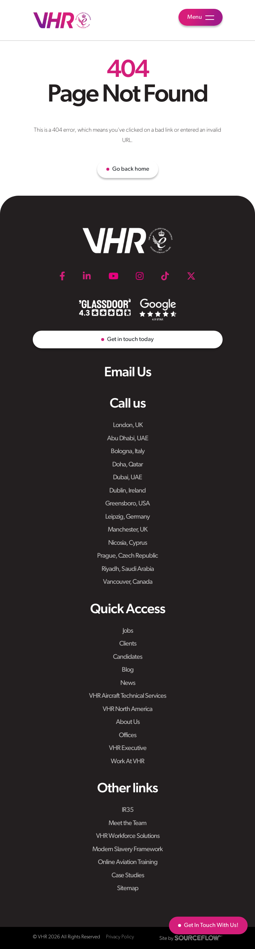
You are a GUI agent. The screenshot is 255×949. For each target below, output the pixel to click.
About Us (127, 722)
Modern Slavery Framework (127, 849)
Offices (127, 735)
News (127, 683)
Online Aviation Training (127, 862)
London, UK (127, 425)
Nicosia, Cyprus (127, 543)
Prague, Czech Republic (127, 555)
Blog (128, 670)
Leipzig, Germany (127, 516)
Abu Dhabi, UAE (127, 438)
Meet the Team (127, 823)
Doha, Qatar (127, 464)
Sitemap (127, 888)
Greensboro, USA (127, 503)
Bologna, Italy (128, 451)
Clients (127, 643)
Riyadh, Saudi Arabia (128, 569)
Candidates (127, 657)
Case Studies (127, 875)
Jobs (128, 631)
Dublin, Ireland (127, 490)
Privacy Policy (120, 937)
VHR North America (127, 709)
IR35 (128, 810)
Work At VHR (127, 761)
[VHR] (62, 20)
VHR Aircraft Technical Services (127, 696)
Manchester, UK (127, 529)
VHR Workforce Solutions (127, 836)
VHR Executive (127, 748)
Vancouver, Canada (127, 582)
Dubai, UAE (127, 477)
